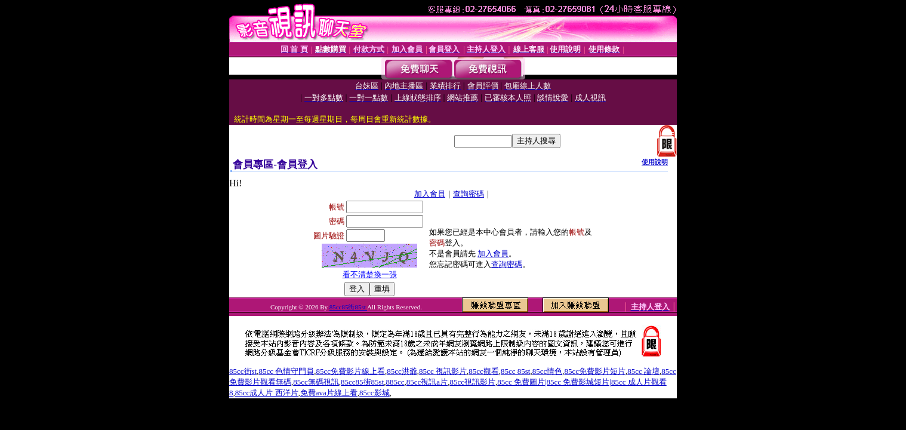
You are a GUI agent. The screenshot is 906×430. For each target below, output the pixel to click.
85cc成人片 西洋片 (266, 392)
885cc (395, 381)
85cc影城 (374, 392)
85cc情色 (547, 371)
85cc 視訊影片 (443, 371)
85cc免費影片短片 (594, 371)
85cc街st (243, 371)
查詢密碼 (468, 193)
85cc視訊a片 (427, 381)
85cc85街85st (348, 307)
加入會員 (429, 193)
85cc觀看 (484, 371)
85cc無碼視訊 (316, 381)
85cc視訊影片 (472, 381)
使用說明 (655, 161)
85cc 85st (515, 371)
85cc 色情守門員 (286, 371)
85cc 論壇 (643, 371)
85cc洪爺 (402, 371)
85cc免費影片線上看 (351, 371)
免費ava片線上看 (329, 392)
